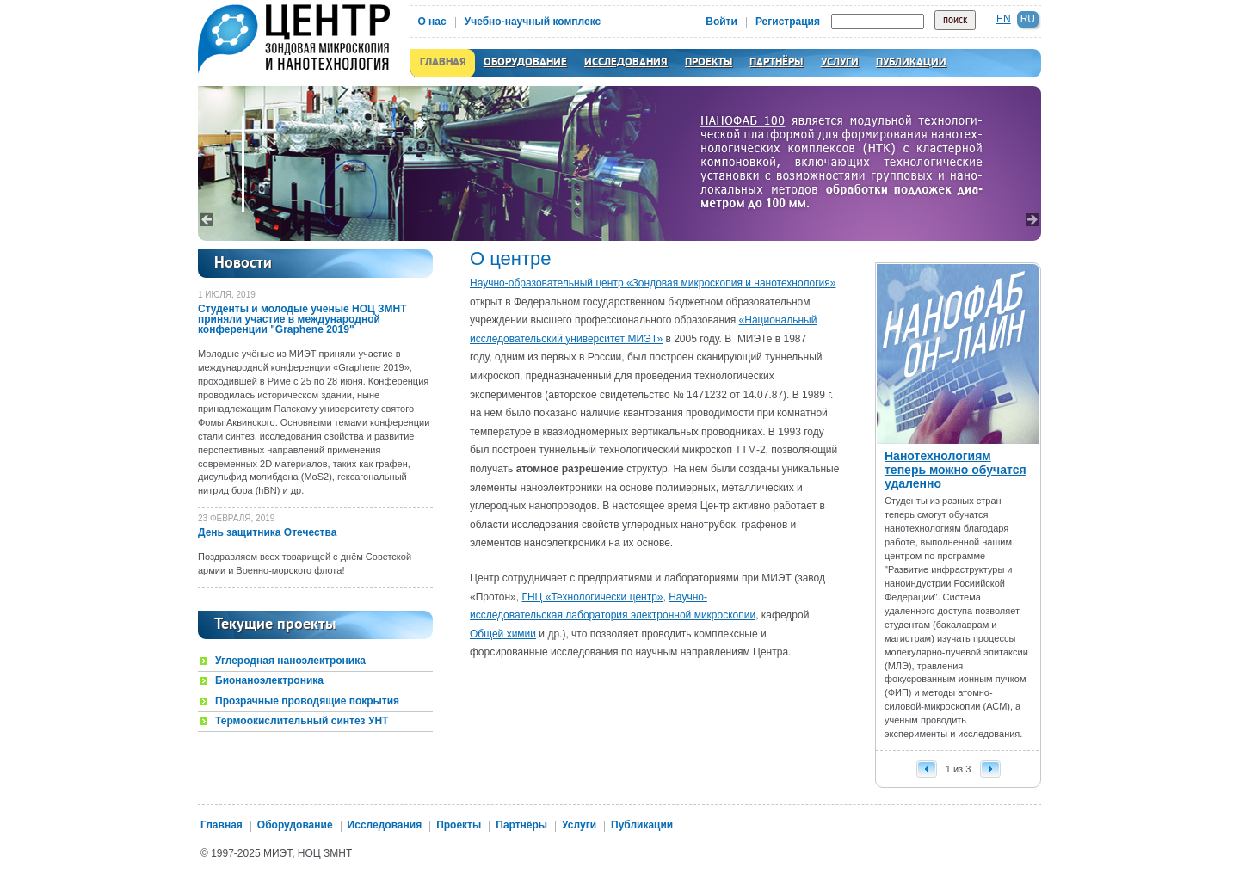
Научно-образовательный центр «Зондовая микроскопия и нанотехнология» (652, 283)
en (1003, 19)
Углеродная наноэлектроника (290, 661)
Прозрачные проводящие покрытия (307, 701)
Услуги (840, 63)
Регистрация (787, 21)
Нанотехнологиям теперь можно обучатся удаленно (955, 469)
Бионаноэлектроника (269, 680)
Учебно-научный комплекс (533, 21)
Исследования (626, 63)
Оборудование (525, 63)
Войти (721, 21)
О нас (431, 21)
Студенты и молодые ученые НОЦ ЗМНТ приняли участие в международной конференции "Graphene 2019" (302, 319)
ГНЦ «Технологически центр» (592, 597)
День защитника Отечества (267, 532)
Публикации (911, 63)
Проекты (708, 63)
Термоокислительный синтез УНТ (301, 721)
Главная (443, 63)
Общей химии (503, 634)
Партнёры (776, 63)
